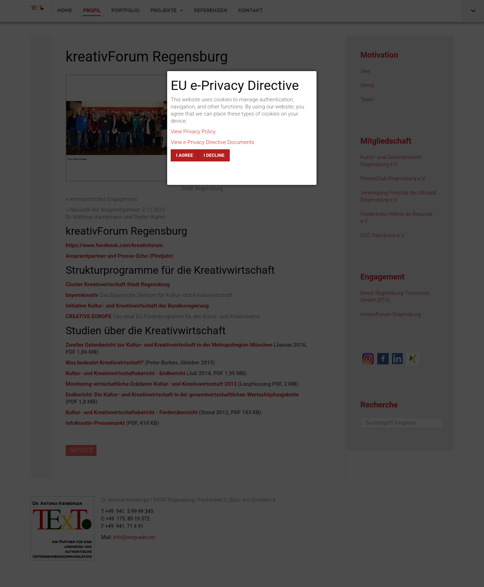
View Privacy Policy (193, 131)
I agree (184, 155)
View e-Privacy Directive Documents (212, 142)
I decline (213, 155)
